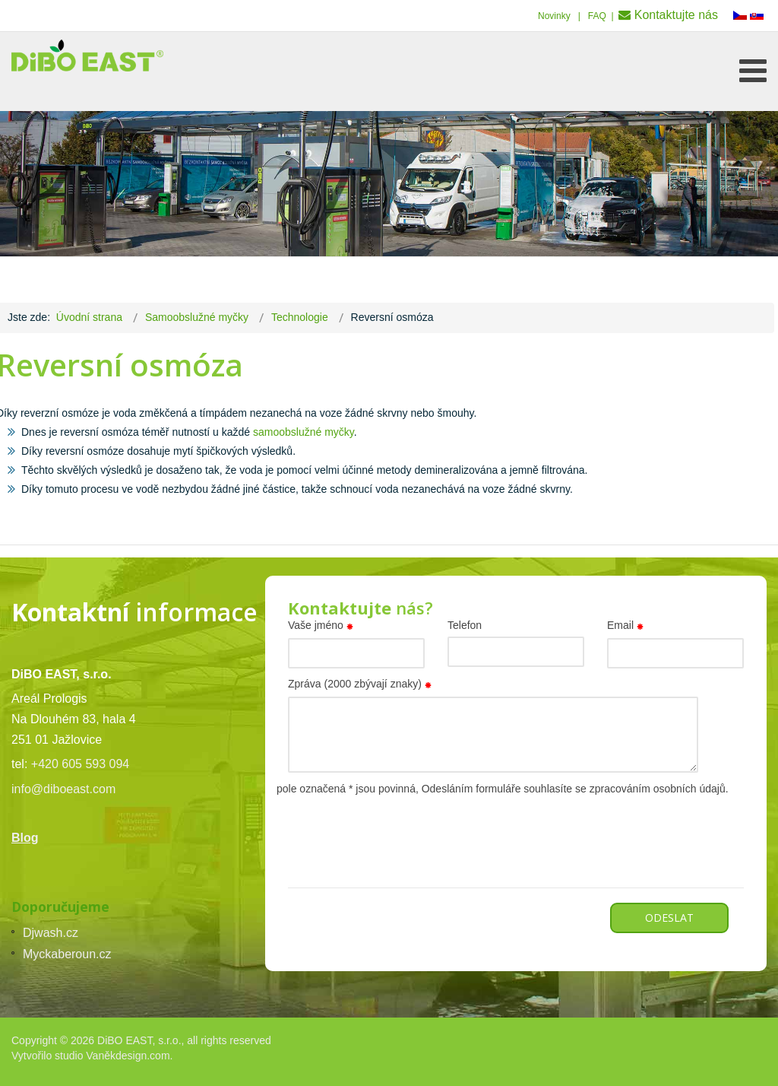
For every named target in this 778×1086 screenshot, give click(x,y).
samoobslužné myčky (303, 432)
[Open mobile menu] (753, 71)
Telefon (465, 625)
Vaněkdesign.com (127, 1055)
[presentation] (403, 827)
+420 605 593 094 (80, 763)
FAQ (597, 16)
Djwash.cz (50, 932)
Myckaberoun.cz (67, 954)
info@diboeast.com (63, 789)
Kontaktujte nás (676, 14)
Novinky (554, 16)
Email (627, 626)
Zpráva (361, 685)
